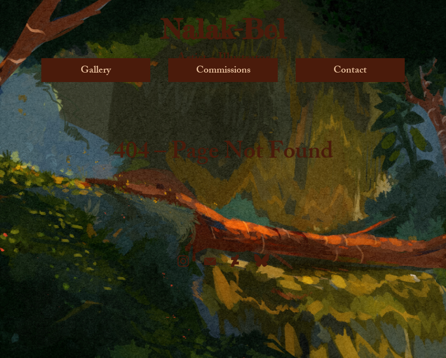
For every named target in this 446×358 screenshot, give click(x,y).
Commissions (223, 70)
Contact (350, 70)
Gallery (96, 70)
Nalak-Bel (223, 28)
